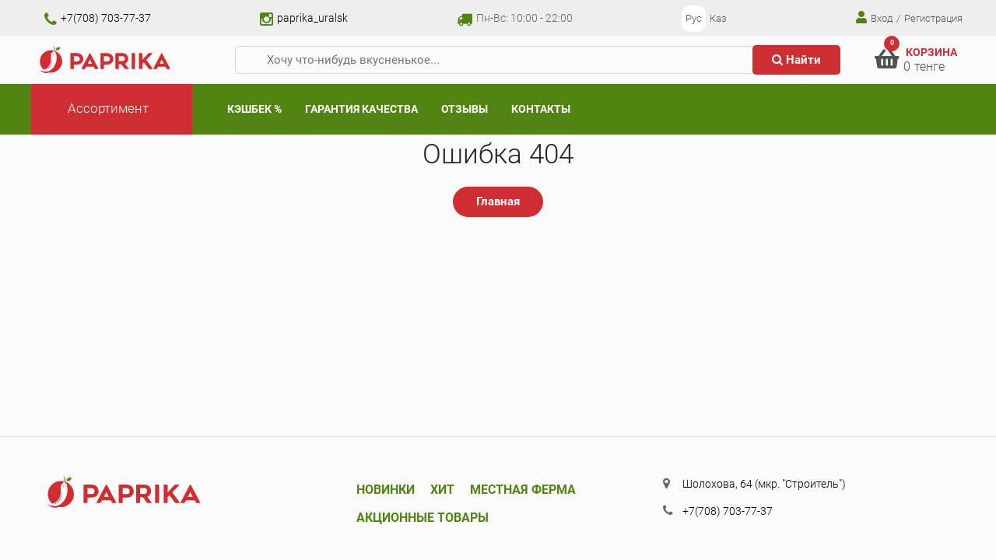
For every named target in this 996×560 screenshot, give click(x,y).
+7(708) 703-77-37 (97, 18)
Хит (442, 489)
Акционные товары (422, 517)
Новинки (385, 489)
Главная (498, 201)
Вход (874, 17)
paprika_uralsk (304, 18)
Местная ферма (523, 489)
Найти (796, 60)
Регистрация (933, 18)
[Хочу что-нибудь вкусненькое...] (500, 60)
